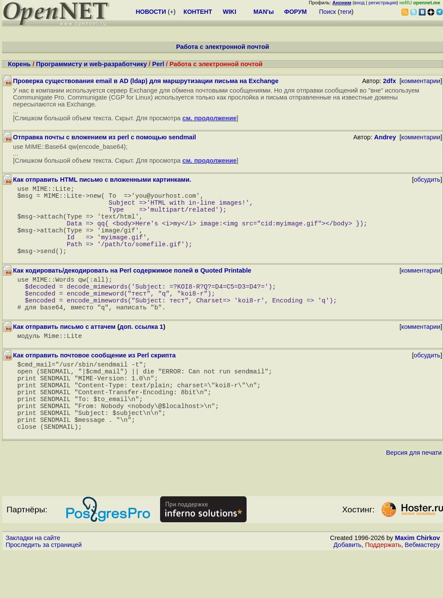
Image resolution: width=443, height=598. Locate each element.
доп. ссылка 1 (141, 352)
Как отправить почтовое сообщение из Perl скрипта (94, 382)
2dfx (389, 80)
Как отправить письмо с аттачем (64, 352)
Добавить (348, 589)
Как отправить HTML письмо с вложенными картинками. (102, 179)
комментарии (420, 80)
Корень (19, 64)
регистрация (383, 2)
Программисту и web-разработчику (91, 64)
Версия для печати (414, 497)
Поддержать (383, 589)
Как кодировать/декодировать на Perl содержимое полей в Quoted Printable (132, 287)
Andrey (385, 137)
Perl (158, 64)
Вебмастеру (422, 589)
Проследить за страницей (44, 589)
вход (359, 2)
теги (345, 11)
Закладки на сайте (33, 582)
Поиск (327, 11)
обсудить (427, 179)
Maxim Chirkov (417, 582)
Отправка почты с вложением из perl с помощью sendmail (104, 137)
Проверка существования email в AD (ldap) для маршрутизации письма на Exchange (146, 80)
